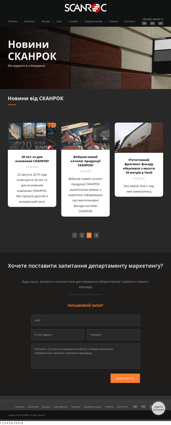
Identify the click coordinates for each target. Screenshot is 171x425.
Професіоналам (93, 21)
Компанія (29, 21)
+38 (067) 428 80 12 (152, 19)
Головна (12, 21)
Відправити (125, 378)
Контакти (130, 21)
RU (152, 23)
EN (160, 23)
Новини (113, 21)
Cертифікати (61, 406)
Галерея (73, 21)
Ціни (59, 21)
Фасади (45, 21)
